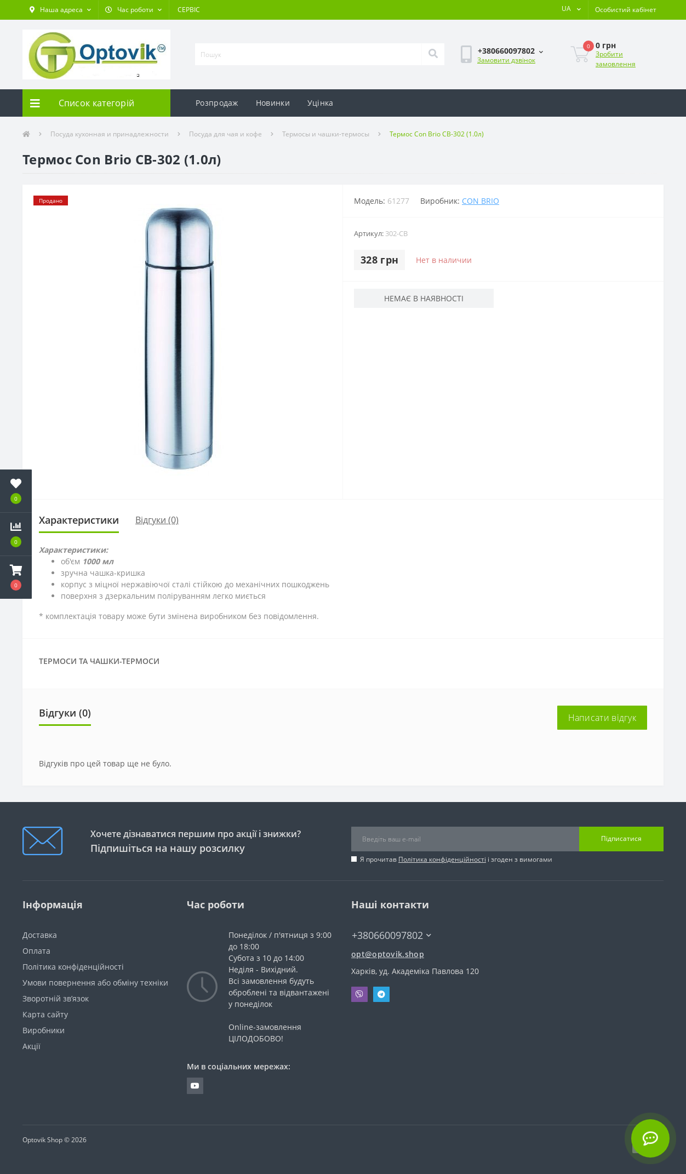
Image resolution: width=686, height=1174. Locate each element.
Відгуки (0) (157, 520)
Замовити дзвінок (506, 60)
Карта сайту (45, 1014)
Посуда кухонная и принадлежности (109, 134)
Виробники (43, 1030)
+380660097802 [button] (391, 935)
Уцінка (320, 103)
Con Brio (480, 201)
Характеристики (79, 519)
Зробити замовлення (616, 58)
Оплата (36, 951)
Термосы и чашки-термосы (325, 134)
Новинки (273, 103)
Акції (31, 1046)
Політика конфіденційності (442, 859)
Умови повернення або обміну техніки (95, 982)
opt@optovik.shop (387, 954)
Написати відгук (602, 718)
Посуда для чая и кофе (225, 134)
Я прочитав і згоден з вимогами (456, 859)
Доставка (39, 935)
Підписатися (621, 838)
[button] (60, 10)
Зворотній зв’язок (55, 998)
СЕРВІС (189, 9)
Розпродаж (217, 103)
